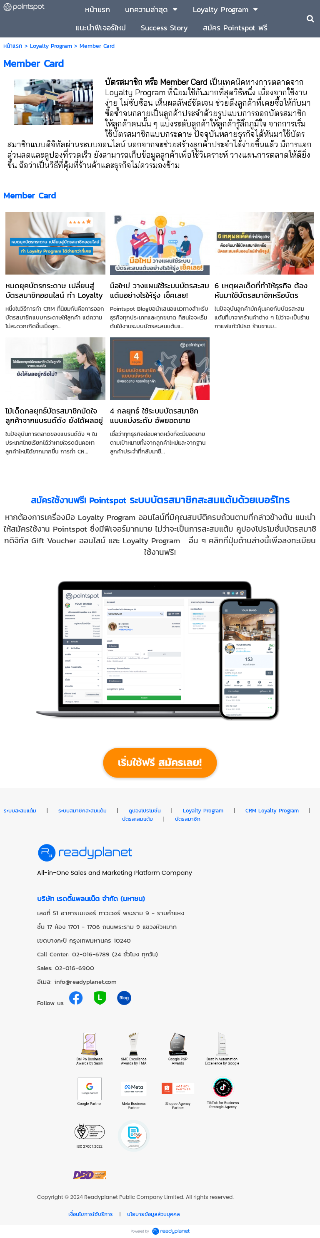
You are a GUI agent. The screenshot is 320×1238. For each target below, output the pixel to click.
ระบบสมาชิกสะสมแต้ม (82, 810)
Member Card (29, 195)
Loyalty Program (51, 46)
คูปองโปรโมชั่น (145, 810)
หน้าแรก (12, 46)
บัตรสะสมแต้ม (137, 819)
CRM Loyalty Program (272, 810)
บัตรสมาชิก (187, 819)
